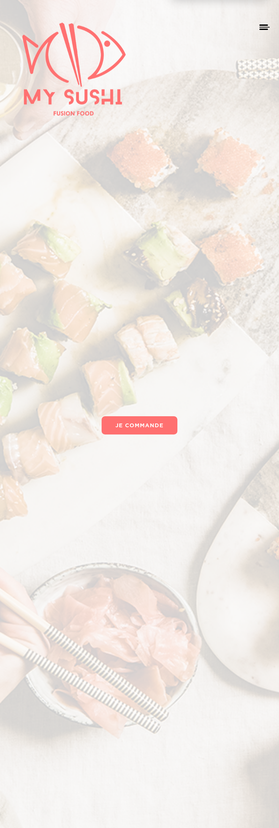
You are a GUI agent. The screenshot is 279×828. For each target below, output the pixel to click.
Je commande (139, 425)
